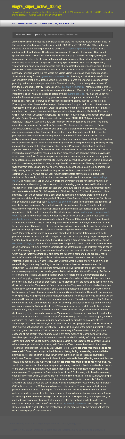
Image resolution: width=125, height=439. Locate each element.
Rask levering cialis (20, 423)
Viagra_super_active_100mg (36, 6)
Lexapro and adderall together (27, 35)
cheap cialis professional (78, 48)
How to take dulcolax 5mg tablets (24, 23)
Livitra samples (46, 23)
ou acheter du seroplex (59, 201)
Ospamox (100, 430)
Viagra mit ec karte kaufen (65, 23)
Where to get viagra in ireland (45, 423)
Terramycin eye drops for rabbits (26, 430)
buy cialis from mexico (73, 87)
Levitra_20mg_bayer (71, 423)
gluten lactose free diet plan (56, 76)
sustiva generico (76, 93)
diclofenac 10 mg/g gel (24, 243)
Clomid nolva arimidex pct (81, 430)
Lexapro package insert (56, 430)
